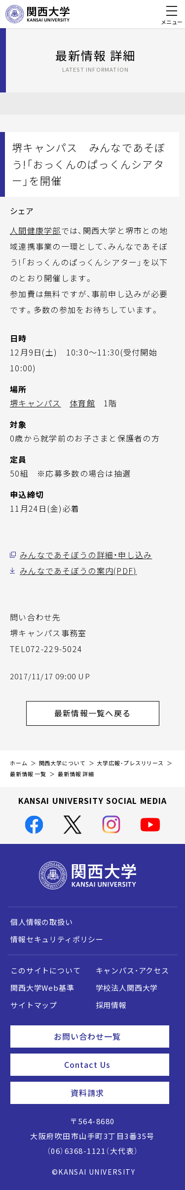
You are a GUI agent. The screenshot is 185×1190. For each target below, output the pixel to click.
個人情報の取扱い (41, 922)
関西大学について (62, 763)
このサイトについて (45, 970)
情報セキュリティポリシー (57, 939)
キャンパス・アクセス (132, 970)
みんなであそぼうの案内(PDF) (78, 570)
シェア (22, 211)
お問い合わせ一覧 (107, 1036)
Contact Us (112, 1064)
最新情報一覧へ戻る (106, 713)
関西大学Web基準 (42, 987)
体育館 (82, 403)
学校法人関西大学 (127, 987)
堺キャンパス (35, 403)
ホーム (19, 763)
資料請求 (116, 1093)
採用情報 (111, 1005)
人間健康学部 (35, 230)
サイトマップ (33, 1005)
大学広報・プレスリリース (130, 763)
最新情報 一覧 (28, 774)
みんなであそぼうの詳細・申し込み (86, 555)
